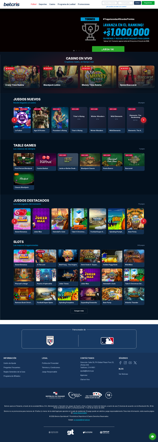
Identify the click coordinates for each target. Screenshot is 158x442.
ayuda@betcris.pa (87, 371)
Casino (52, 4)
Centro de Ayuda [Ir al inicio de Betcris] (10, 363)
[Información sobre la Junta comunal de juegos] (75, 395)
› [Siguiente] (143, 119)
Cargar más (79, 311)
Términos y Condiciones (51, 367)
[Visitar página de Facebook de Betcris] (120, 362)
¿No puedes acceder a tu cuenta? (116, 6)
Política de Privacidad (50, 363)
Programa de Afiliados (12, 376)
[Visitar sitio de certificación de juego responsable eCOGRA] (87, 432)
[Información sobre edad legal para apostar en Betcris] (108, 395)
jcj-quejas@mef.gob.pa (82, 420)
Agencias (83, 375)
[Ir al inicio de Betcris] (12, 4)
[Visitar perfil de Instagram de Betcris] (125, 362)
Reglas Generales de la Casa (14, 372)
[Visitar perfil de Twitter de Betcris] (135, 362)
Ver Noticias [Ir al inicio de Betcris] (123, 374)
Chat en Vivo (85, 379)
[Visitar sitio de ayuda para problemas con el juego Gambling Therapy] (70, 432)
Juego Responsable (49, 372)
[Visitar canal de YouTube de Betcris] (130, 362)
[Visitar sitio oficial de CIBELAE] (104, 432)
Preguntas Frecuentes (12, 367)
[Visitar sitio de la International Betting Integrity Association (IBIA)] (53, 432)
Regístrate (148, 3)
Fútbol (33, 4)
